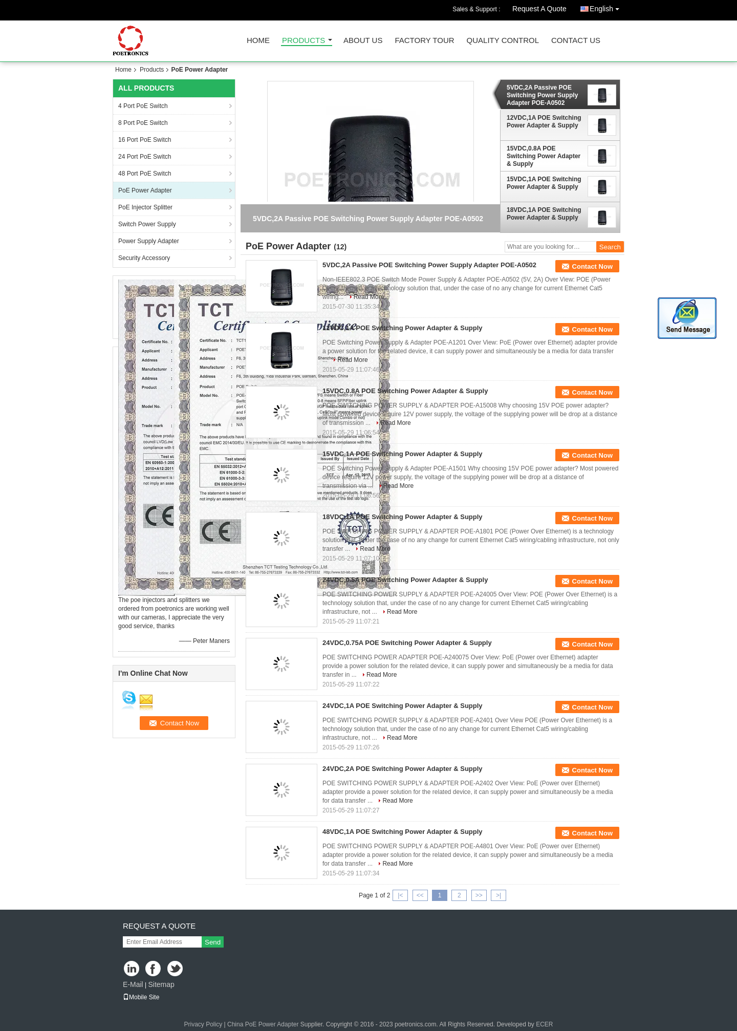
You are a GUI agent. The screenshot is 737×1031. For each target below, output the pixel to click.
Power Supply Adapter (148, 241)
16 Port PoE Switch (144, 139)
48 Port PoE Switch (144, 173)
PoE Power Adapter (145, 190)
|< (400, 895)
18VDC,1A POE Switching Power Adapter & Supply (544, 213)
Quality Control (503, 41)
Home (258, 41)
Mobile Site (141, 997)
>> (479, 895)
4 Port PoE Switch (143, 106)
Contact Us (575, 41)
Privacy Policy (203, 1024)
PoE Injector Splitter (145, 207)
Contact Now (592, 266)
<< (420, 895)
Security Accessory (144, 258)
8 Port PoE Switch (143, 122)
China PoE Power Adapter (262, 1024)
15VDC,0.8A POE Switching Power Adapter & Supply (543, 156)
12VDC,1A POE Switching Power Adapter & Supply (544, 121)
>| (498, 895)
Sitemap (161, 984)
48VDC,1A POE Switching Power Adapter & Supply (402, 831)
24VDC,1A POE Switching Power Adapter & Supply (402, 706)
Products (303, 41)
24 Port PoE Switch (144, 156)
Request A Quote (539, 9)
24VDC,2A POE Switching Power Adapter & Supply (402, 768)
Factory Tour (424, 41)
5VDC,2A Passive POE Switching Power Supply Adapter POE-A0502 (542, 95)
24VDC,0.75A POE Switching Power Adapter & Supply (407, 643)
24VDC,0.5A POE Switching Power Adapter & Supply (405, 580)
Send (213, 942)
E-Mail (133, 984)
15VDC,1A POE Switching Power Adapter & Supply (544, 183)
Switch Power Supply (147, 224)
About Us (362, 41)
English (607, 7)
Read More (369, 296)
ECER (544, 1024)
